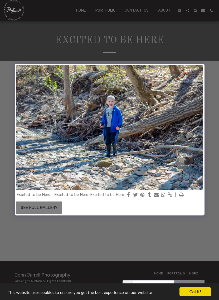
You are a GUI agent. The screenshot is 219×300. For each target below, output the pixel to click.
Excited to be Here (107, 194)
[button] (187, 10)
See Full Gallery (39, 207)
